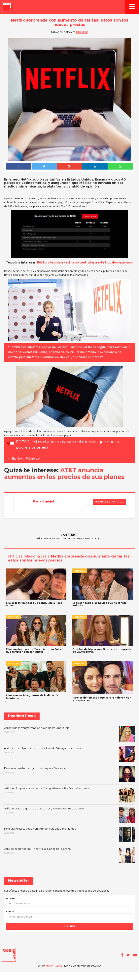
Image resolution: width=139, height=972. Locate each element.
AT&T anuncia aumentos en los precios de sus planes (64, 474)
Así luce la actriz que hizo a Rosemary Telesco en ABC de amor (69, 815)
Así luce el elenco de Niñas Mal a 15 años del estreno (69, 855)
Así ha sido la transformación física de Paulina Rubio (69, 734)
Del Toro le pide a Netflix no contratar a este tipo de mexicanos (85, 262)
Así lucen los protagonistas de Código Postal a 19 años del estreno (69, 794)
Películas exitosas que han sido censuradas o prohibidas (69, 835)
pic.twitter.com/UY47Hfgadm (43, 453)
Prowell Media (54, 966)
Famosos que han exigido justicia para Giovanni (69, 774)
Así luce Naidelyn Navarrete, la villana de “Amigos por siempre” (69, 754)
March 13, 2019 (55, 458)
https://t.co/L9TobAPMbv (72, 447)
